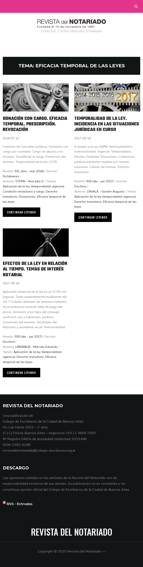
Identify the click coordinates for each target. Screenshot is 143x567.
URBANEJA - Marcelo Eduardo (36, 347)
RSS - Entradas (20, 504)
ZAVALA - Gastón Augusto (106, 191)
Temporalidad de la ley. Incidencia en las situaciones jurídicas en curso (106, 124)
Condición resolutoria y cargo (23, 191)
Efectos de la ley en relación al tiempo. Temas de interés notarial (35, 269)
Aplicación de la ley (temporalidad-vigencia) (33, 186)
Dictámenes (11, 176)
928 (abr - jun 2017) (99, 181)
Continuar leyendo (21, 212)
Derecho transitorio (87, 202)
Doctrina (80, 186)
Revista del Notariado (71, 531)
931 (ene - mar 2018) (29, 171)
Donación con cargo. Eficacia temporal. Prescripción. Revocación (35, 124)
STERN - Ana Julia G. (29, 181)
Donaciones (27, 196)
